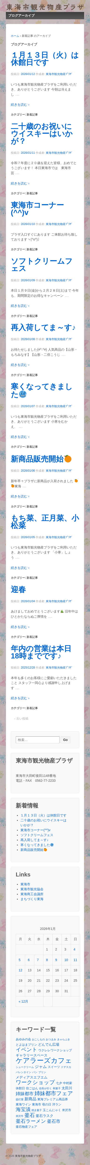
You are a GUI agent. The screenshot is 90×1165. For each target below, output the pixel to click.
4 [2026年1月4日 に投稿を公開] (74, 949)
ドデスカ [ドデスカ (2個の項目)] (66, 1067)
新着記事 (32, 114)
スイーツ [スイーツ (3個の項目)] (54, 1067)
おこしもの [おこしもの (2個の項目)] (38, 1039)
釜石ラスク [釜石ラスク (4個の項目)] (44, 1116)
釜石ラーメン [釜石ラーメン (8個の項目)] (31, 1121)
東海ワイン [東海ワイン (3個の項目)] (23, 1104)
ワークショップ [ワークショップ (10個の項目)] (35, 1082)
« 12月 (23, 1001)
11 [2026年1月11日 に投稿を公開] (75, 960)
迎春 (18, 589)
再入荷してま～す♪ (43, 327)
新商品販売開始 (41, 459)
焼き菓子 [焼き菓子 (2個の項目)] (36, 1110)
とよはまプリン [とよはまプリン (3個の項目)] (26, 1044)
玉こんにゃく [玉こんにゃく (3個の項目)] (52, 1110)
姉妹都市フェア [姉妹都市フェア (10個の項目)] (54, 1093)
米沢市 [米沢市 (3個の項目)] (66, 1110)
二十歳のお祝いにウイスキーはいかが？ (42, 133)
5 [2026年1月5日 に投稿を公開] (19, 960)
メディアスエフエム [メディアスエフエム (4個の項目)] (31, 1077)
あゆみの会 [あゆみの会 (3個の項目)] (23, 1039)
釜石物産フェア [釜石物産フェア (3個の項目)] (26, 1126)
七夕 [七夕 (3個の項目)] (59, 1083)
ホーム (15, 36)
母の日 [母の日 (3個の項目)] (46, 1104)
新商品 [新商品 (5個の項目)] (30, 1099)
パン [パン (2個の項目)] (34, 1072)
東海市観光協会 (31, 889)
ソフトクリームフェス (42, 265)
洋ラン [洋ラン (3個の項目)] (56, 1104)
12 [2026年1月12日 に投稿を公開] (20, 970)
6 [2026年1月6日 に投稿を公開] (29, 960)
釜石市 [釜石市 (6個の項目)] (53, 1121)
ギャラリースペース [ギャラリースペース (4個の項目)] (31, 1055)
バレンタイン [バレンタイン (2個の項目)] (23, 1072)
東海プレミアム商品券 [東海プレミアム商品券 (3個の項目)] (52, 1099)
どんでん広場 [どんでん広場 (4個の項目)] (48, 1044)
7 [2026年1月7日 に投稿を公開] (38, 960)
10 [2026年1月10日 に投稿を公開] (66, 960)
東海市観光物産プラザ (27, 1155)
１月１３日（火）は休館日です (45, 59)
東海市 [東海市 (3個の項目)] (36, 1104)
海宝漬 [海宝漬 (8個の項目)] (23, 1109)
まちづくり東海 (31, 899)
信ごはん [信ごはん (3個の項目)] (32, 1088)
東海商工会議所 (31, 894)
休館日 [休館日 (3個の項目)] (20, 1088)
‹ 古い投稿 (21, 718)
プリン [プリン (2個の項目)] (42, 1072)
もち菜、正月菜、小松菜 (45, 522)
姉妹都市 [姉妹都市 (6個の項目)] (25, 1093)
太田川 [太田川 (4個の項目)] (67, 1088)
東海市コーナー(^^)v (37, 209)
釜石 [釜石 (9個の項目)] (29, 1115)
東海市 (25, 884)
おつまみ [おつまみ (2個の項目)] (51, 1039)
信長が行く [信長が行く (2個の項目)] (45, 1088)
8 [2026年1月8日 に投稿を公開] (47, 960)
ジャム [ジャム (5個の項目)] (41, 1066)
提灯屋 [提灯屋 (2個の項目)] (19, 1099)
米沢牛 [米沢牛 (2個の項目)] (19, 1116)
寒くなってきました (42, 390)
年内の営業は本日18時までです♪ (41, 652)
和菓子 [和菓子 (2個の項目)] (57, 1088)
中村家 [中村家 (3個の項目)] (67, 1083)
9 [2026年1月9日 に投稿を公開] (56, 960)
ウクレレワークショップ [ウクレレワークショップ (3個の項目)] (55, 1050)
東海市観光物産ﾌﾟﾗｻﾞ (59, 74)
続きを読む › (20, 104)
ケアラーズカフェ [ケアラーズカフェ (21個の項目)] (44, 1060)
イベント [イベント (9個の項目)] (26, 1049)
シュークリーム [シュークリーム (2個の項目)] (25, 1067)
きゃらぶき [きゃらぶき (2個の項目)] (63, 1039)
